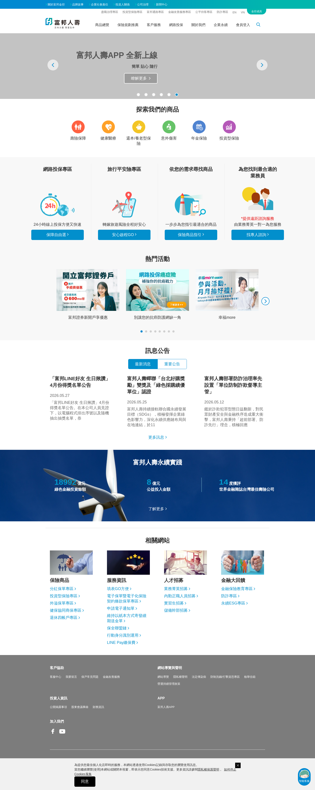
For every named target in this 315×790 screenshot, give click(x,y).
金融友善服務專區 (179, 12)
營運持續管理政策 (169, 683)
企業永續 (221, 25)
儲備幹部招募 (176, 610)
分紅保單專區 (62, 589)
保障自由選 (56, 235)
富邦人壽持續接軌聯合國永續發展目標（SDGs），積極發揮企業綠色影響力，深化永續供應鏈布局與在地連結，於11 (157, 401)
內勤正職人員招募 (180, 596)
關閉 (238, 765)
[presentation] (52, 65)
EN (234, 12)
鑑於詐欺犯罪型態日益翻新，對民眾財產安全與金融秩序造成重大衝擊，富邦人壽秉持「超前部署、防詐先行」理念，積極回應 (234, 401)
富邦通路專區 (155, 12)
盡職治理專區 (109, 12)
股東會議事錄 (79, 707)
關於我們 (198, 25)
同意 (85, 781)
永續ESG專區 (233, 603)
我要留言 (71, 676)
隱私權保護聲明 (208, 769)
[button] (138, 94)
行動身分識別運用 (122, 635)
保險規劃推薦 (127, 25)
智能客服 (304, 776)
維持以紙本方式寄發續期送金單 (126, 618)
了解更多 (156, 509)
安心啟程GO (124, 204)
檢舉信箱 (250, 676)
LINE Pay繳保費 (121, 642)
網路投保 (176, 25)
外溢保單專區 (62, 603)
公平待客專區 (203, 12)
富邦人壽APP (166, 707)
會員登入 (243, 25)
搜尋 (260, 25)
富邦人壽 (63, 23)
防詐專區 (222, 12)
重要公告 (172, 364)
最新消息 (143, 364)
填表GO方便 (118, 589)
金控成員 (256, 11)
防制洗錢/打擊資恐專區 (225, 676)
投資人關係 (123, 4)
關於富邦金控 (56, 4)
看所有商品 (57, 204)
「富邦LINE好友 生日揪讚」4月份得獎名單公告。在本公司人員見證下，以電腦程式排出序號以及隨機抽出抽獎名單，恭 (80, 397)
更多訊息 (156, 437)
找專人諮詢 (258, 199)
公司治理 (143, 4)
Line (72, 732)
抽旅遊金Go (136, 78)
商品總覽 (102, 25)
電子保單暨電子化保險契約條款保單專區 (126, 598)
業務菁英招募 (176, 589)
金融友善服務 (111, 676)
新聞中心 (161, 4)
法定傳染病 (199, 676)
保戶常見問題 (89, 676)
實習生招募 (174, 603)
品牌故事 (78, 4)
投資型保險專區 (132, 12)
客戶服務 (154, 25)
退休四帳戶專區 (63, 617)
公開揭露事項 (58, 707)
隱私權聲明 (180, 676)
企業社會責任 (99, 4)
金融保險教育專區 (237, 589)
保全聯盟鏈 (117, 628)
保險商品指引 (191, 204)
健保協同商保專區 (65, 610)
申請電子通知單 (121, 608)
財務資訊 (98, 707)
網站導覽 (163, 676)
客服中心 (55, 676)
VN (243, 12)
